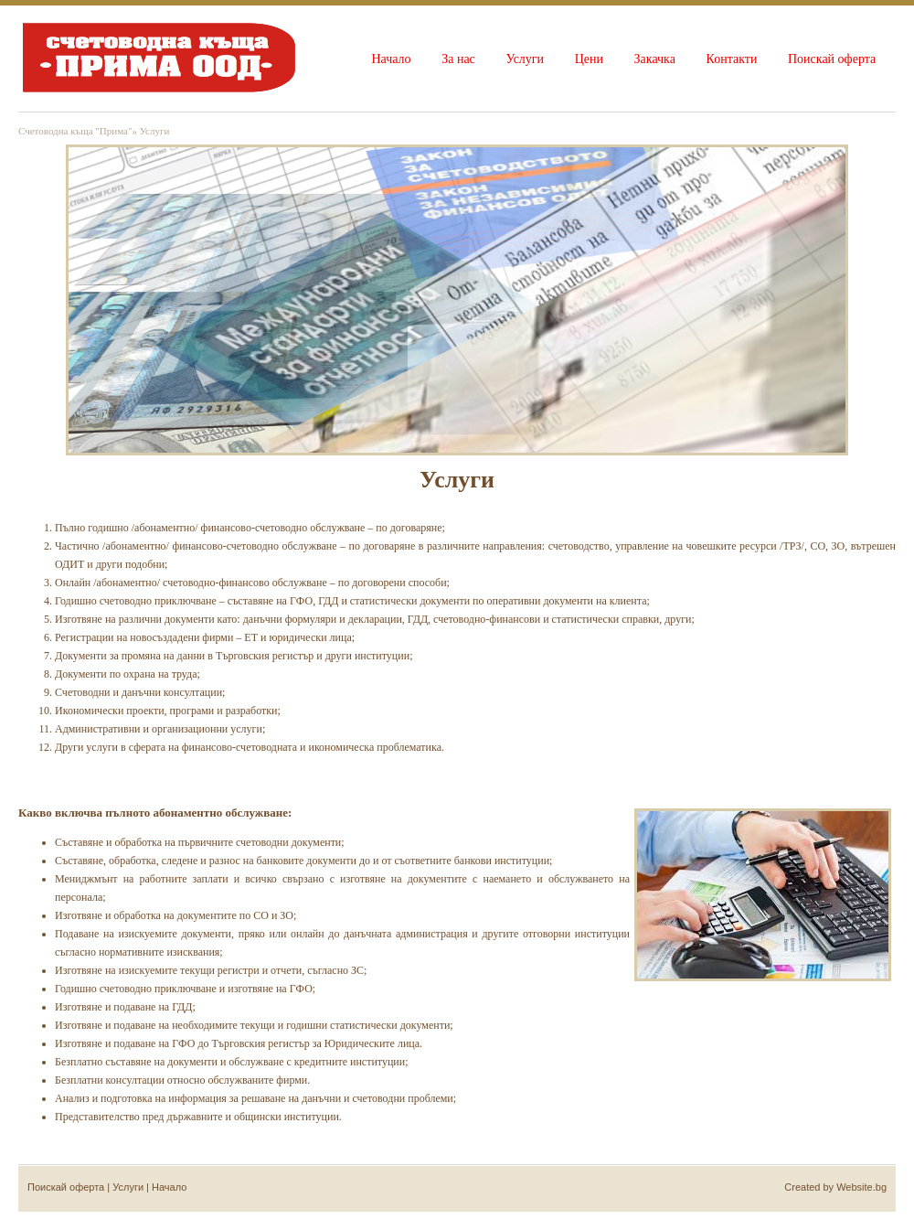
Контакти (732, 59)
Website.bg (861, 1187)
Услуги (524, 59)
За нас (458, 59)
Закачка (654, 59)
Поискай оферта (832, 59)
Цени (589, 59)
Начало (390, 59)
